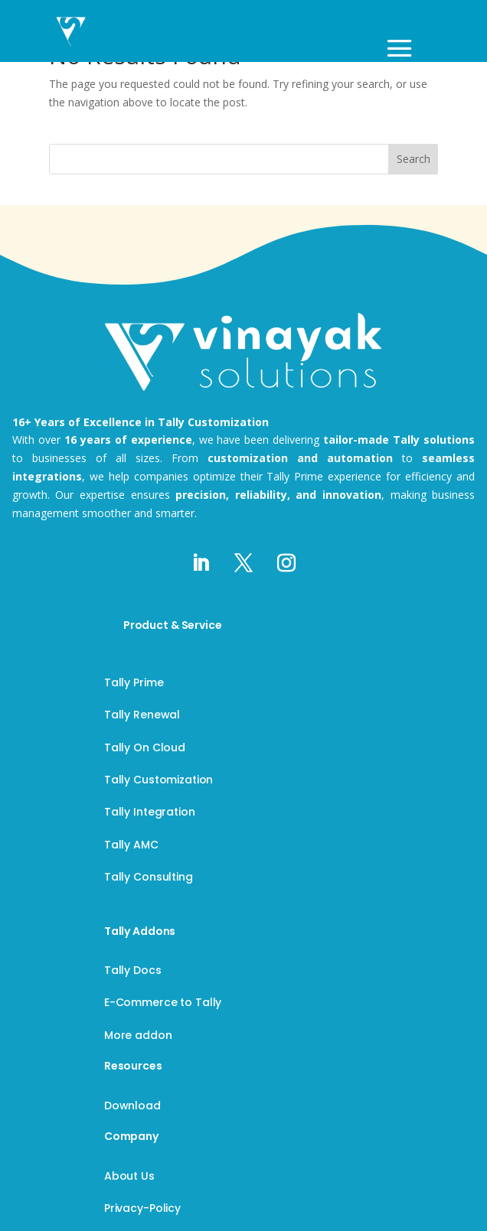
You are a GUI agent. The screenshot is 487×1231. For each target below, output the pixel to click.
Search (413, 158)
